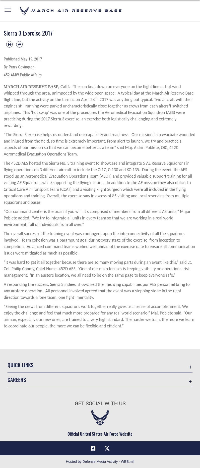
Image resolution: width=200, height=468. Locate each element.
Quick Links (20, 365)
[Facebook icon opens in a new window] (93, 448)
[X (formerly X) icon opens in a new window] (107, 448)
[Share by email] (19, 44)
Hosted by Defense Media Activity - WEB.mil (100, 462)
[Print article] (9, 44)
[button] (8, 10)
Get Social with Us (100, 404)
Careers (16, 379)
